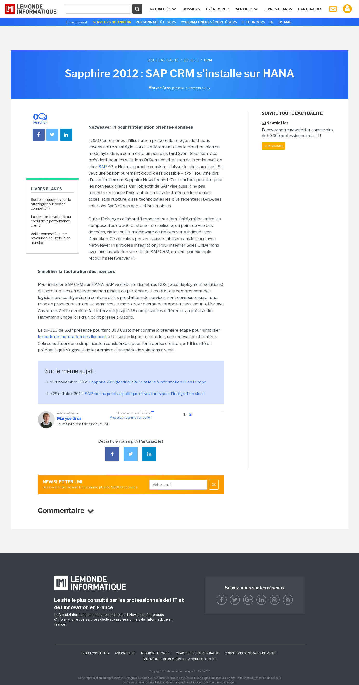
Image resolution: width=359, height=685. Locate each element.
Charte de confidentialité (197, 653)
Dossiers (191, 9)
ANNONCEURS (125, 653)
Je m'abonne (273, 146)
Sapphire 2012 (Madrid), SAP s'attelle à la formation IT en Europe (147, 382)
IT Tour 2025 (253, 22)
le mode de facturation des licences (72, 336)
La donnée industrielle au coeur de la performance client (51, 221)
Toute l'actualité (162, 60)
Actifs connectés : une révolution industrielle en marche (50, 238)
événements (218, 9)
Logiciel (191, 60)
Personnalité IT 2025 (156, 22)
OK (214, 484)
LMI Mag (284, 22)
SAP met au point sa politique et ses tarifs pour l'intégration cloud (145, 393)
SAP (102, 166)
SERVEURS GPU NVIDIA (112, 22)
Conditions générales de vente (251, 653)
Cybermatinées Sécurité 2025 (209, 22)
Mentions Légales (155, 653)
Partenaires (310, 9)
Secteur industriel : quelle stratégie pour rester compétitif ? (51, 204)
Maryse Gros (69, 418)
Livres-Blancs (278, 9)
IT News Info (135, 615)
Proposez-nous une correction (130, 417)
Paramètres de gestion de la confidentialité (179, 659)
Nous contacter (95, 653)
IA (271, 22)
